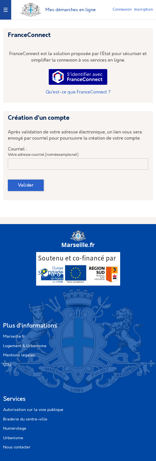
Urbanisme (13, 438)
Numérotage (14, 428)
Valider (26, 185)
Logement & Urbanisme (24, 346)
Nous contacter (17, 447)
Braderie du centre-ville (25, 419)
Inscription (143, 9)
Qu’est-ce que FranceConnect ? (78, 92)
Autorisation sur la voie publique (33, 410)
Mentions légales (19, 355)
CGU (7, 365)
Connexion (122, 9)
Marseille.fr (14, 336)
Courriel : (17, 149)
